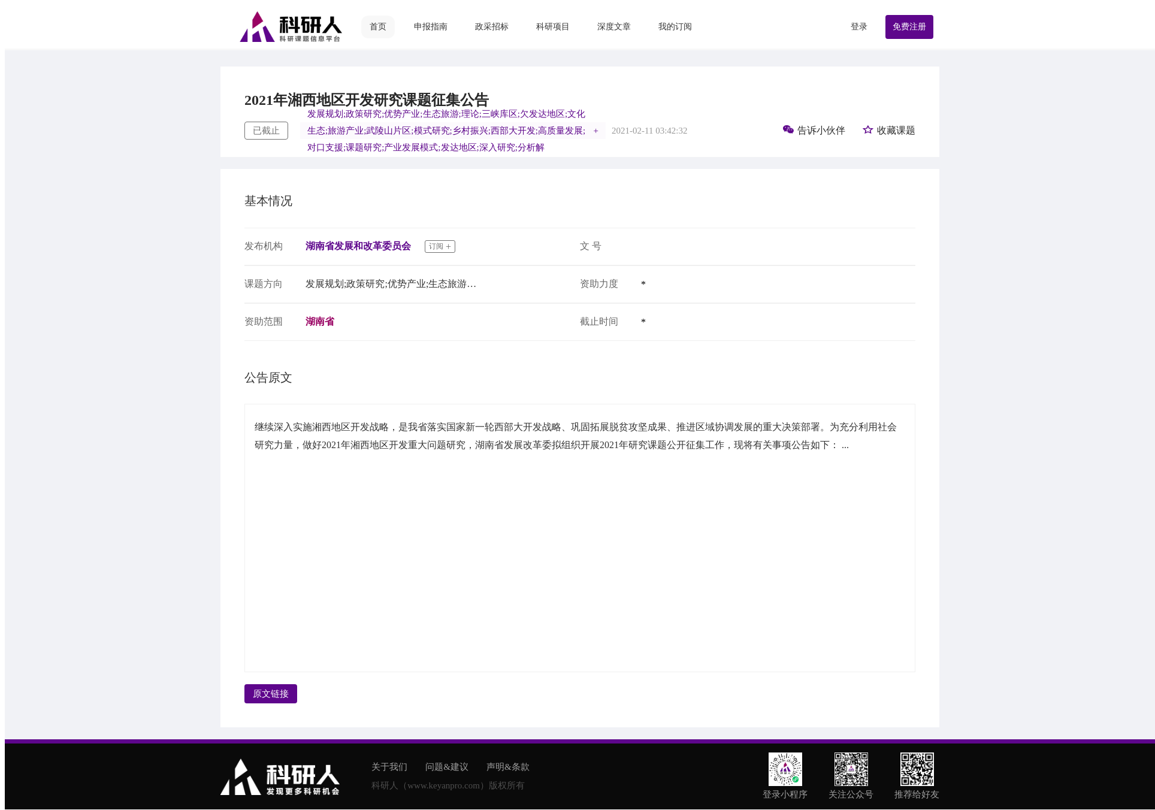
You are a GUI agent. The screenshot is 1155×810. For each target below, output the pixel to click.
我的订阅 (675, 26)
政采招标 (492, 26)
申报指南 (431, 26)
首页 (378, 26)
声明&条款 (508, 767)
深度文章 (614, 26)
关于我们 (389, 767)
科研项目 (553, 26)
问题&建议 (446, 767)
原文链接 (271, 694)
